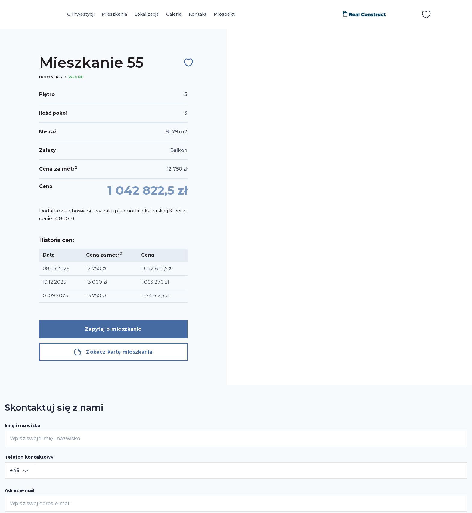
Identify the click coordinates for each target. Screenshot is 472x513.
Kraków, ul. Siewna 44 (337, 425)
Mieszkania (114, 14)
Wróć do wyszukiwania (294, 45)
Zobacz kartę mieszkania (113, 352)
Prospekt (224, 14)
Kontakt (197, 14)
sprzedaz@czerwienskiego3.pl (348, 439)
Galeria (174, 14)
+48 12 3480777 (331, 453)
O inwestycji (81, 14)
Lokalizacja (146, 14)
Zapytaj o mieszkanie (113, 329)
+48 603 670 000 (326, 467)
